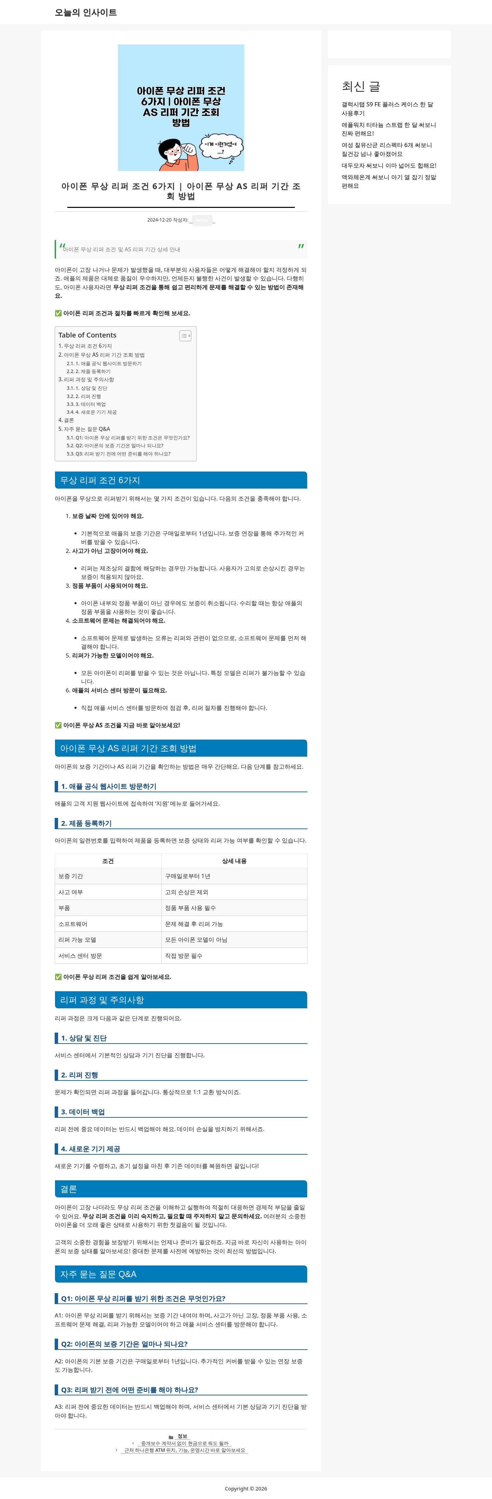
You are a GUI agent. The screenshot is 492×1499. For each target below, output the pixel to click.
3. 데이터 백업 (91, 404)
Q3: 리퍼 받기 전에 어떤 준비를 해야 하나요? (123, 453)
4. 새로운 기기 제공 (96, 412)
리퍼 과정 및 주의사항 (89, 379)
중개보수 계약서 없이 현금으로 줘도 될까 (185, 1443)
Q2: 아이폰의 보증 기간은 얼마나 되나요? (119, 445)
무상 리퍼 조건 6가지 (88, 345)
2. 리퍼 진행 (88, 396)
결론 (69, 419)
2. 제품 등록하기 (93, 371)
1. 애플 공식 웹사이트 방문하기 (109, 363)
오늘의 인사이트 (86, 12)
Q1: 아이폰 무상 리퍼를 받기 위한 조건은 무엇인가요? (133, 437)
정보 (182, 1436)
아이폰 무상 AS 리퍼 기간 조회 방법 (104, 354)
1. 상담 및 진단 (91, 388)
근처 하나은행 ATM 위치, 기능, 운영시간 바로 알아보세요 (184, 1450)
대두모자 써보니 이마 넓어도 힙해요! (389, 165)
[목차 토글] (182, 336)
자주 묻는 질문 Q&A (87, 428)
